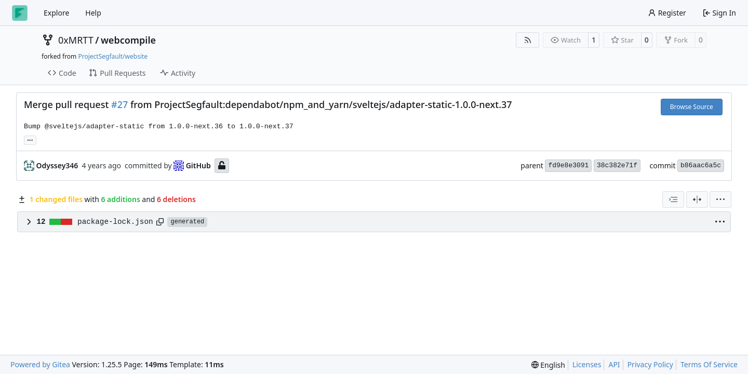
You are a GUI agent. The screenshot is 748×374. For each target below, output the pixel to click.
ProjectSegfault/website (113, 56)
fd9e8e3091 (568, 165)
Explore (56, 13)
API (614, 364)
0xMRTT (76, 40)
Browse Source (691, 106)
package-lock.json (115, 222)
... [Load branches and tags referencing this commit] (30, 139)
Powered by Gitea (40, 364)
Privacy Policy (650, 364)
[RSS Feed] (528, 40)
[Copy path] (160, 222)
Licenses (587, 364)
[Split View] (697, 199)
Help (93, 13)
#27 (119, 104)
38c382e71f (617, 165)
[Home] (19, 13)
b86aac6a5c (700, 165)
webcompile (128, 40)
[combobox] (673, 199)
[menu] (720, 199)
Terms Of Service (709, 364)
